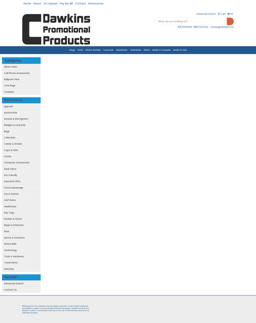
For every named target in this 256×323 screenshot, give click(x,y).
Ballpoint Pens (11, 79)
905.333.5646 (185, 27)
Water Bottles (93, 50)
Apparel (8, 106)
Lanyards (108, 50)
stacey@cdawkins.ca (222, 27)
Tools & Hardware (14, 256)
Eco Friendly (10, 175)
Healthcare (10, 206)
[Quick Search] (190, 21)
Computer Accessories (16, 162)
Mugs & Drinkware (14, 225)
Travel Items (11, 262)
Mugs (72, 50)
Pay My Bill (66, 3)
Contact (80, 3)
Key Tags (9, 212)
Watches (9, 269)
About (37, 3)
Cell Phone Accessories (17, 73)
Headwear (122, 50)
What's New (10, 66)
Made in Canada (161, 50)
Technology (10, 250)
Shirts (147, 50)
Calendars (10, 137)
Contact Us (10, 289)
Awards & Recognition (16, 118)
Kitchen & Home (13, 219)
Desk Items (10, 169)
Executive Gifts (12, 181)
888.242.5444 (201, 27)
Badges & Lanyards (14, 125)
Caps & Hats (11, 150)
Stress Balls (10, 243)
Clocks (7, 156)
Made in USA (180, 50)
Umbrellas (135, 50)
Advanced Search (14, 283)
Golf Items (10, 200)
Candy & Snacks (13, 143)
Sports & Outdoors (14, 237)
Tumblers (9, 92)
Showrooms (95, 3)
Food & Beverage (13, 187)
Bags (6, 131)
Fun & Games (11, 194)
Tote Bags (9, 85)
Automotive (10, 112)
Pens (80, 50)
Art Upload (50, 3)
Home (27, 3)
